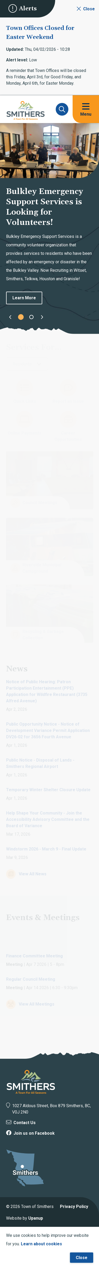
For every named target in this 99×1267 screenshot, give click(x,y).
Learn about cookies (41, 1243)
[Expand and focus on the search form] (62, 109)
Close (81, 1257)
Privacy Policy (74, 1206)
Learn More (24, 297)
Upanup (35, 1218)
